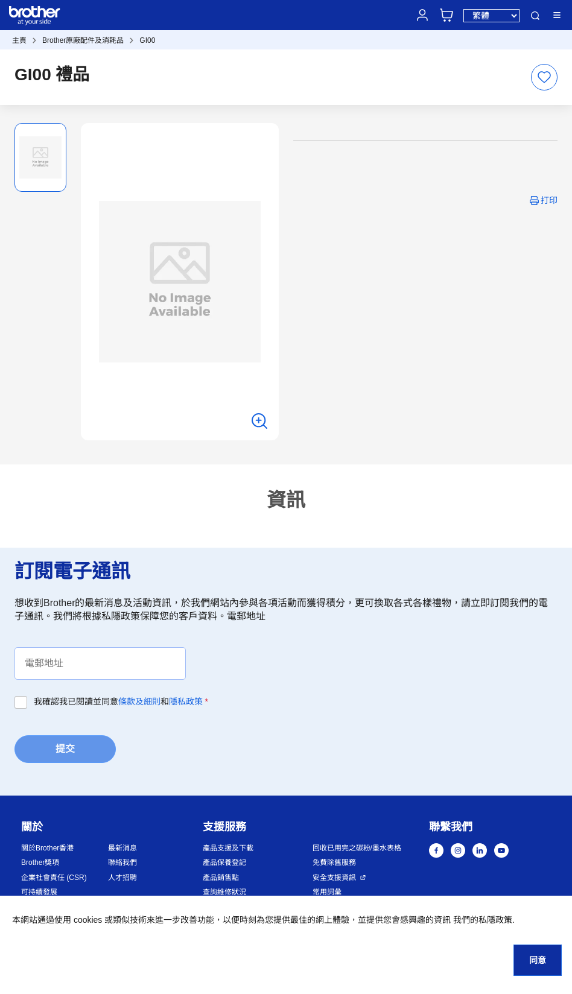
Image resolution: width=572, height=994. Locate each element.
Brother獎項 (40, 862)
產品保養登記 (224, 862)
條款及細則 (139, 701)
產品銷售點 (221, 877)
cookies (88, 920)
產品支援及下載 (228, 848)
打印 (549, 200)
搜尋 (535, 16)
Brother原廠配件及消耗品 (83, 40)
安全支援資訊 (334, 877)
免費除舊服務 (334, 862)
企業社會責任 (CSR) (54, 877)
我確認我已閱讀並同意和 (121, 701)
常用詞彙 (327, 892)
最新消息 (122, 848)
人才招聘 (122, 877)
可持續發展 (39, 892)
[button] (507, 929)
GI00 (147, 40)
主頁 (19, 40)
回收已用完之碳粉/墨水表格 (357, 848)
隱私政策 (186, 701)
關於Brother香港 (47, 848)
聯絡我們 (122, 862)
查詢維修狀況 (224, 892)
